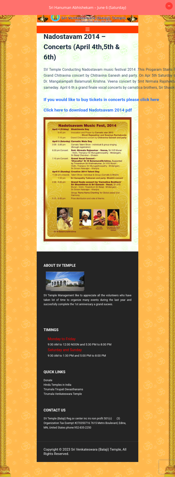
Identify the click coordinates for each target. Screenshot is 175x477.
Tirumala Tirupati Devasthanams (63, 404)
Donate (48, 395)
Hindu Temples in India (57, 399)
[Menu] (87, 44)
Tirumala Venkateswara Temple (63, 409)
